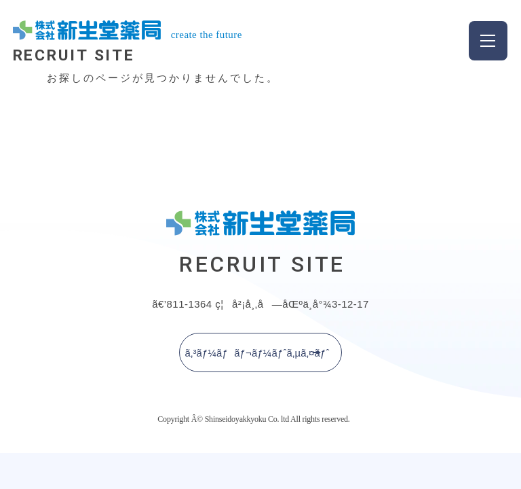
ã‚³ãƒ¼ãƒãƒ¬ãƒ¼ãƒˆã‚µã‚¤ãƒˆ (257, 352)
